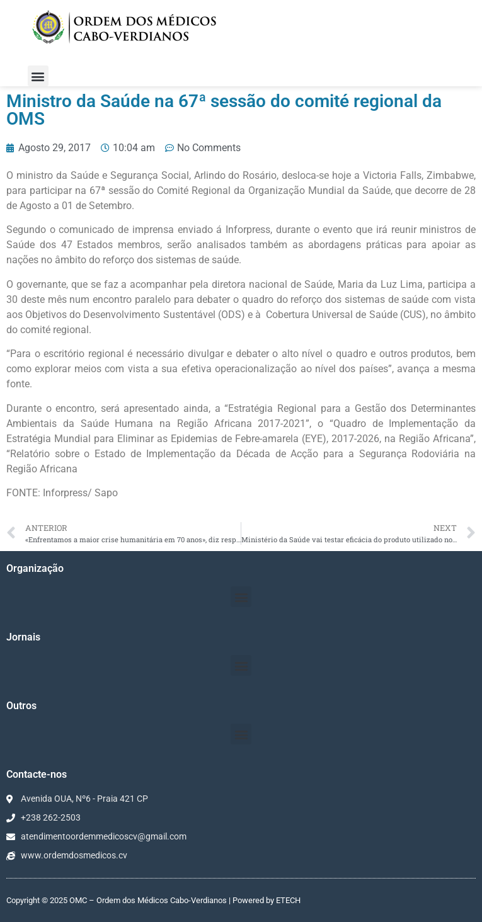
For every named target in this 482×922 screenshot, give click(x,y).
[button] (38, 75)
